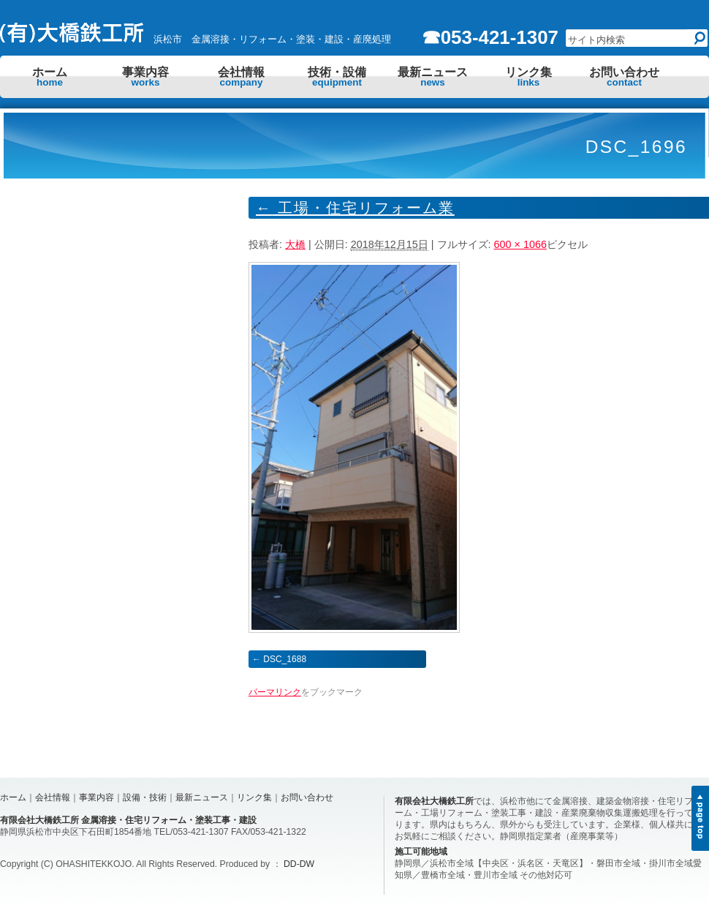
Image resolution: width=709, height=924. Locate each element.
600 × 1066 (520, 244)
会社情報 (241, 77)
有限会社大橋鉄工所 (434, 801)
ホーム (49, 77)
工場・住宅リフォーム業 (355, 208)
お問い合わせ (624, 77)
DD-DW (299, 864)
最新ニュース (432, 77)
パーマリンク (275, 692)
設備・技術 (145, 797)
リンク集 (528, 77)
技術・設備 (337, 77)
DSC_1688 (284, 659)
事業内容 (145, 77)
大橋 (295, 244)
